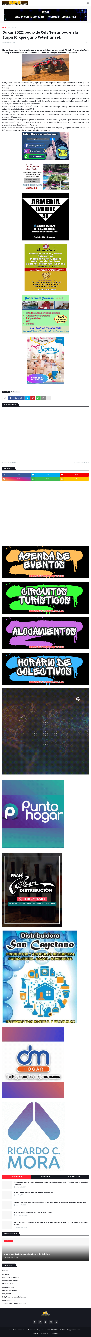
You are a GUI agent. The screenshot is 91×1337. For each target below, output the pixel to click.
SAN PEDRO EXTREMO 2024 (56, 1330)
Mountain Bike (7, 1284)
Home (35, 1333)
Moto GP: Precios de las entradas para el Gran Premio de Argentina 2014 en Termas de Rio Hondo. (51, 1223)
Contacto (54, 1333)
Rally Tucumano (8, 1300)
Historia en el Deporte (10, 1277)
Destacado (17, 1177)
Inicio (4, 27)
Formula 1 (5, 1274)
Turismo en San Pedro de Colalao (15, 1303)
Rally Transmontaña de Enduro (14, 1297)
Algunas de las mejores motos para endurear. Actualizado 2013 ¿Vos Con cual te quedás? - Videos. (51, 1183)
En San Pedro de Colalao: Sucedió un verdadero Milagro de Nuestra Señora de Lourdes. (50, 1202)
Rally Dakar (12, 27)
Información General (10, 1281)
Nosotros (44, 1333)
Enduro (5, 1271)
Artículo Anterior (10, 462)
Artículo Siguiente (80, 462)
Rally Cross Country (9, 1290)
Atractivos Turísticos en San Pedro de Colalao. (33, 1212)
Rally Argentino (8, 1287)
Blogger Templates (74, 1330)
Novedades (45, 1177)
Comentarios (74, 1177)
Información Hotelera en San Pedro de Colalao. (33, 1192)
